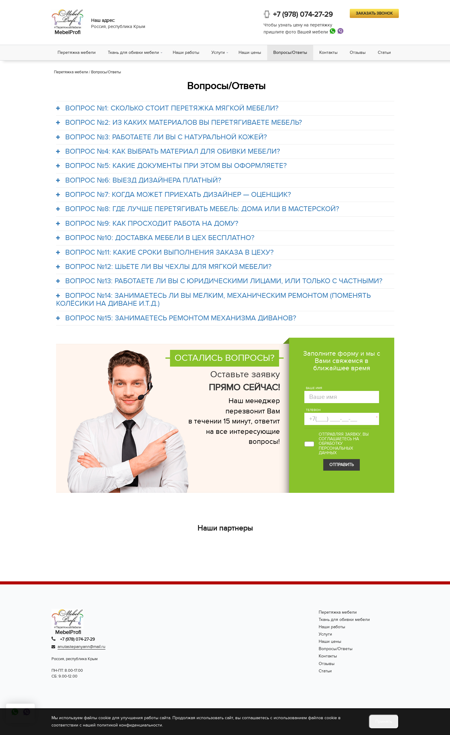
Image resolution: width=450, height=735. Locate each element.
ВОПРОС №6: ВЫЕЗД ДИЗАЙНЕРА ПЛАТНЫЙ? (138, 180)
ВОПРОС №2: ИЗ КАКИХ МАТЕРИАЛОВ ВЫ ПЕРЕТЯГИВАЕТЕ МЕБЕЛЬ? (179, 123)
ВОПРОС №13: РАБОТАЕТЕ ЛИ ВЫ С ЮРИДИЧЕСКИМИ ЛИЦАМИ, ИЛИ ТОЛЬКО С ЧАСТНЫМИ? (219, 281)
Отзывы (358, 52)
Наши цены (250, 52)
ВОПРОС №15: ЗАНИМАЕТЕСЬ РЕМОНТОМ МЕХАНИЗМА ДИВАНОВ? (176, 318)
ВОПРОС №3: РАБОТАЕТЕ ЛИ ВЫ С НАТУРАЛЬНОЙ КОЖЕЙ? (161, 137)
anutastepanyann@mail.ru (81, 646)
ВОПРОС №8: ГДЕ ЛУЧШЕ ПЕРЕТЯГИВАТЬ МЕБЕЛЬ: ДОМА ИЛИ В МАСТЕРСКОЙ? (197, 209)
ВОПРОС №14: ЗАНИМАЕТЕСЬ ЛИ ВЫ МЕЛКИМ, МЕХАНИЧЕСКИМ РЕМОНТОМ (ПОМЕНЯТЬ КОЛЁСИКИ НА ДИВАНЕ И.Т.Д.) (213, 300)
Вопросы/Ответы (290, 52)
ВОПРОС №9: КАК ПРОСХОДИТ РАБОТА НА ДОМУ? (147, 224)
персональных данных (336, 450)
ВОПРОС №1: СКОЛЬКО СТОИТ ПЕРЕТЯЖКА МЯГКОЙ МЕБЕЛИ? (167, 108)
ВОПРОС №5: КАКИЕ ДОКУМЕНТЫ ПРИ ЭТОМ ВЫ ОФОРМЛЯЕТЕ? (171, 166)
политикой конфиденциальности (129, 725)
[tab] (225, 108)
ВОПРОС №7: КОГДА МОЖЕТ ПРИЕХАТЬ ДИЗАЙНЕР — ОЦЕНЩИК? (173, 195)
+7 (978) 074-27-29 (303, 14)
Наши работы (186, 52)
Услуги (218, 52)
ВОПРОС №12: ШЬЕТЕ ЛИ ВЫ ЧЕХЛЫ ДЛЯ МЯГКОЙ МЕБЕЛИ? (164, 267)
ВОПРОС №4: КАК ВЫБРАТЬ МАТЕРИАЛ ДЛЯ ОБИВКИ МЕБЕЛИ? (168, 151)
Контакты (328, 52)
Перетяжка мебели (77, 52)
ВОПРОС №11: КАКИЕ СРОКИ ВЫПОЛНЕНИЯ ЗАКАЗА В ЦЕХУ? (165, 252)
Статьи (384, 52)
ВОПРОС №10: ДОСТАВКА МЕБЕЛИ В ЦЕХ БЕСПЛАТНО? (155, 238)
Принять (383, 721)
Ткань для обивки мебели (133, 52)
